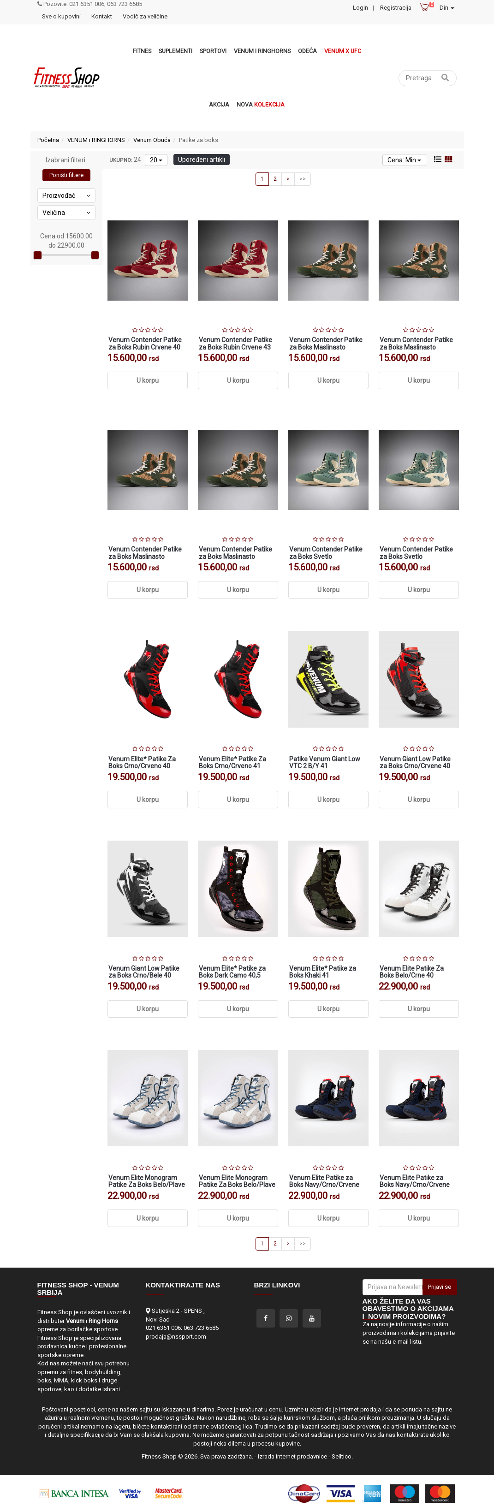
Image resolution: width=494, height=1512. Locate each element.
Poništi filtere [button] (66, 175)
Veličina (66, 212)
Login (360, 7)
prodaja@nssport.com (176, 1336)
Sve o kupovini (61, 16)
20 (156, 160)
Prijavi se (439, 1286)
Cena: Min (404, 160)
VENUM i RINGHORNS (262, 50)
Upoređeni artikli (201, 159)
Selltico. (342, 1456)
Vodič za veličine (145, 16)
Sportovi (213, 50)
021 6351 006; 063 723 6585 (182, 1327)
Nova (261, 104)
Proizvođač (66, 195)
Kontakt (101, 16)
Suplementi (175, 50)
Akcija (219, 104)
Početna (48, 139)
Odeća (307, 50)
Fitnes (142, 50)
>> (302, 179)
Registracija (395, 7)
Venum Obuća (152, 139)
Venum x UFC (342, 50)
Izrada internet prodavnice (292, 1456)
